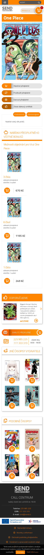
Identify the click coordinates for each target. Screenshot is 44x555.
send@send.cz (25, 514)
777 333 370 (20, 343)
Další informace (32, 552)
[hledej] (39, 2)
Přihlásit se (26, 10)
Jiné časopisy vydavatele (22, 351)
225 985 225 (20, 339)
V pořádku (20, 552)
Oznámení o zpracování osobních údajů (24, 542)
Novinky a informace (25, 532)
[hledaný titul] (28, 2)
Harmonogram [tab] (33, 114)
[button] (22, 85)
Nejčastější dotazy (24, 528)
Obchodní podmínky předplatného (25, 537)
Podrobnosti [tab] (19, 114)
